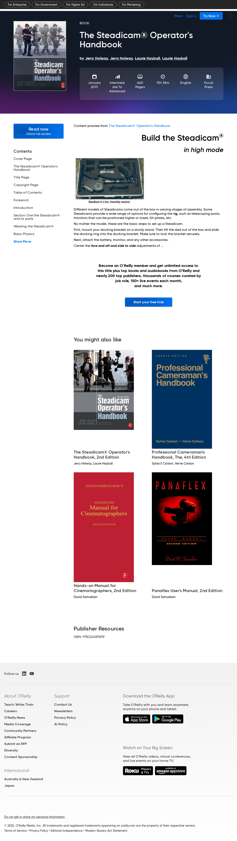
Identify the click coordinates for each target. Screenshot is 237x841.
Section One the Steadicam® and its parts (37, 217)
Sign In (191, 16)
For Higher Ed (75, 5)
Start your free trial (148, 302)
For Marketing (131, 5)
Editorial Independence (67, 831)
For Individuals (103, 5)
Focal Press (208, 85)
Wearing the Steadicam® (34, 226)
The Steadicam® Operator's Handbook (36, 168)
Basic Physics (24, 234)
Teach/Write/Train (18, 704)
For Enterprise (17, 5)
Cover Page (23, 158)
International (16, 770)
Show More (22, 241)
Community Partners (20, 730)
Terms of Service (15, 831)
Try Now (211, 16)
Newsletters (63, 711)
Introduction (23, 207)
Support (62, 695)
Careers (10, 711)
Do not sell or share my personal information (34, 817)
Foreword (21, 200)
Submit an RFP (15, 744)
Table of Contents (28, 192)
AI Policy (60, 724)
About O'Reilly (17, 695)
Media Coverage (17, 724)
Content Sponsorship (20, 757)
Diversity (11, 750)
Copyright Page (26, 185)
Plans (178, 16)
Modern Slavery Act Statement (106, 831)
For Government (46, 5)
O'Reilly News (14, 717)
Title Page (21, 177)
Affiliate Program (17, 737)
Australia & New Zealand (23, 779)
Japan (9, 785)
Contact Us (63, 704)
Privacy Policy (65, 717)
